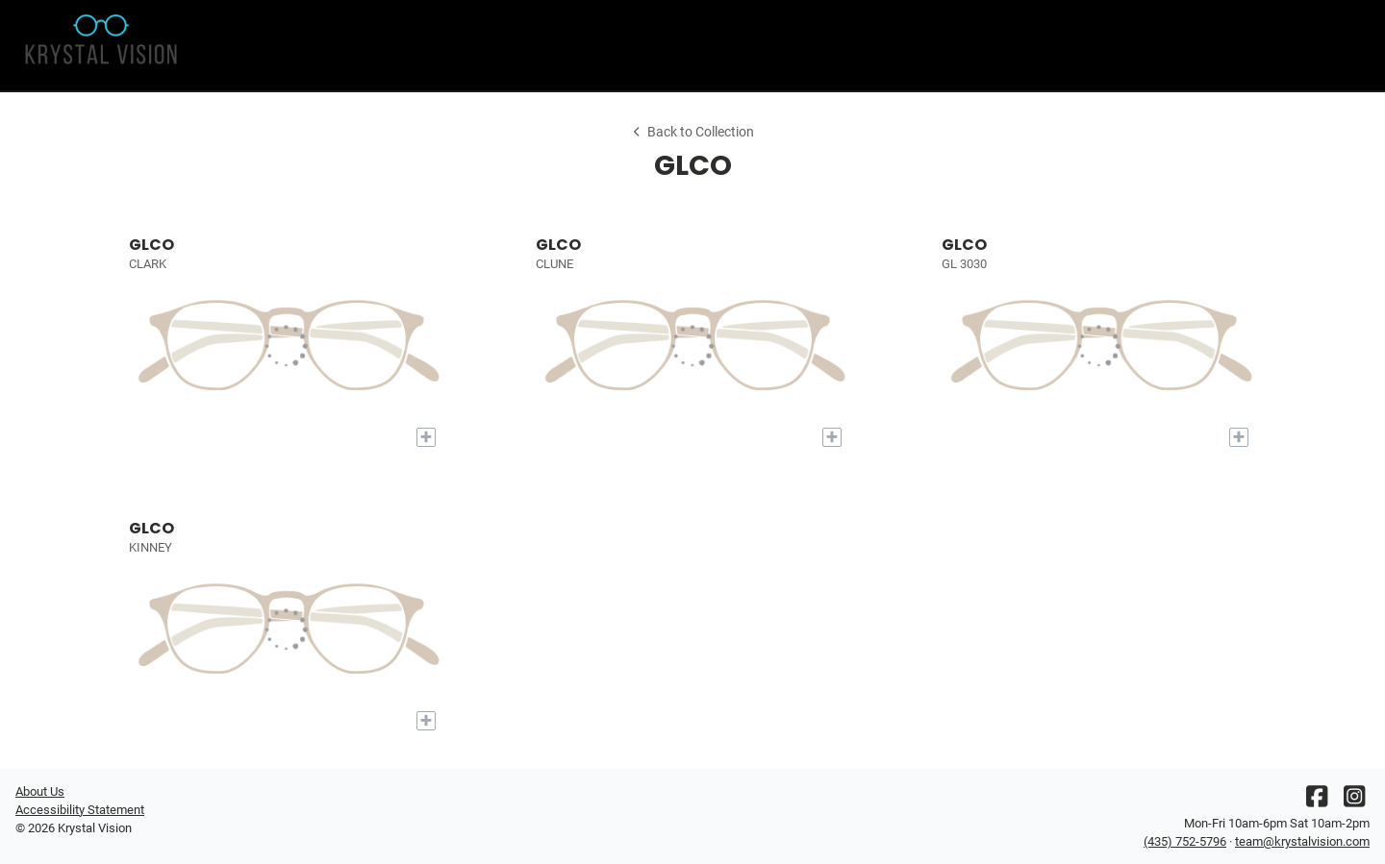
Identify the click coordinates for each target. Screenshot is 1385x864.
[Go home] (184, 45)
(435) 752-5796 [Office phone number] (1185, 841)
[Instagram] (1354, 801)
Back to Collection (692, 132)
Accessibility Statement (79, 809)
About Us (39, 791)
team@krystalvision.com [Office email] (1302, 841)
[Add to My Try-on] (426, 437)
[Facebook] (1316, 801)
